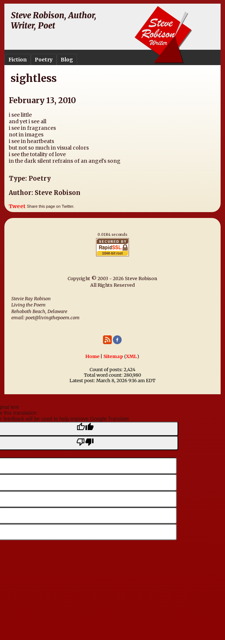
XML (131, 356)
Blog (67, 59)
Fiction (17, 59)
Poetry (44, 59)
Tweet (17, 206)
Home (92, 356)
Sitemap (113, 356)
